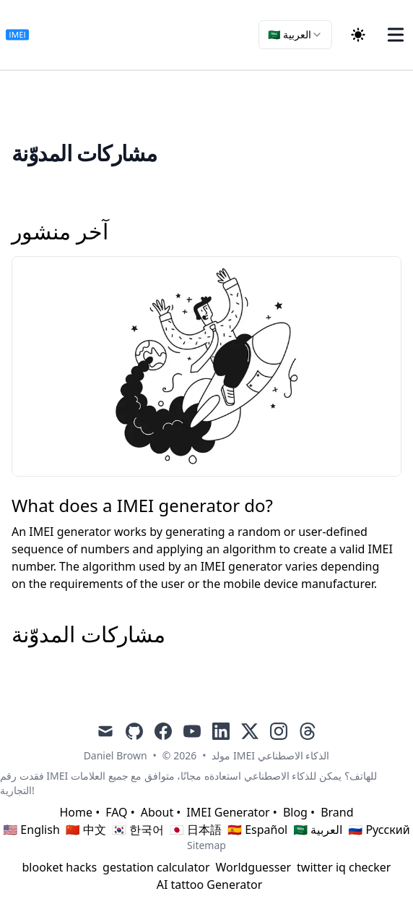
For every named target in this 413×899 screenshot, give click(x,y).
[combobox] (295, 34)
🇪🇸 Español (257, 830)
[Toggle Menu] (395, 34)
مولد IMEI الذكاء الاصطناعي (270, 755)
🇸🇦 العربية (317, 830)
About (157, 812)
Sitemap (206, 845)
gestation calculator (156, 867)
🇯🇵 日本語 (196, 830)
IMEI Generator (227, 812)
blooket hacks (59, 867)
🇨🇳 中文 (86, 830)
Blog (295, 812)
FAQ (116, 812)
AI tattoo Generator (210, 884)
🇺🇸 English (31, 830)
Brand (337, 812)
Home (75, 812)
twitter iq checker (344, 867)
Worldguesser (254, 867)
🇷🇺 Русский (378, 830)
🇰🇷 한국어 (138, 830)
